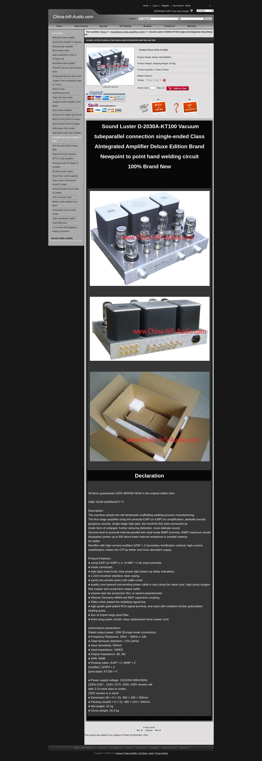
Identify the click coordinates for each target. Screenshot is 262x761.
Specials (103, 26)
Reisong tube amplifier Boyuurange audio (62, 48)
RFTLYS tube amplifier (62, 158)
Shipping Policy (169, 748)
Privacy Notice (161, 753)
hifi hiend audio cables (62, 171)
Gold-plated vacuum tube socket (64, 212)
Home (146, 6)
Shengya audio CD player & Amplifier (65, 165)
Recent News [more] (62, 238)
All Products (126, 26)
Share (187, 6)
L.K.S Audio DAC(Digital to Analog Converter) (64, 229)
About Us (184, 748)
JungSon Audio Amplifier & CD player (66, 104)
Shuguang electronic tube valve (66, 76)
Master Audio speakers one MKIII (65, 204)
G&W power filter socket (63, 128)
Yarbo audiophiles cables (64, 218)
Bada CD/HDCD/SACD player (66, 124)
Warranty (191, 26)
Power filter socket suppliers (65, 176)
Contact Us (169, 26)
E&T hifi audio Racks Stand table (65, 148)
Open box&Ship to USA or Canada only (64, 57)
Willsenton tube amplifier (63, 37)
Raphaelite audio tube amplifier (66, 133)
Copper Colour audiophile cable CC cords (67, 83)
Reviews (148, 26)
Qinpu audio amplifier (62, 110)
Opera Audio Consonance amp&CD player (64, 182)
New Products (81, 26)
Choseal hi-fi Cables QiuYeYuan (67, 115)
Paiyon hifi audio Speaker (64, 154)
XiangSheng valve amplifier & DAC (128, 32)
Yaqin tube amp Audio (62, 97)
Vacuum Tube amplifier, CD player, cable (135, 753)
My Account (178, 6)
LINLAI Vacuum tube (61, 197)
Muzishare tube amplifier (63, 63)
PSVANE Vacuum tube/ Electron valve (67, 70)
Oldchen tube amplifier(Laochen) (61, 91)
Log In (155, 6)
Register (165, 6)
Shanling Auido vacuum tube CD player (65, 191)
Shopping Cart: (162, 11)
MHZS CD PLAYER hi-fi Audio (66, 119)
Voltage (140, 80)
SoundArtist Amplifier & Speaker (67, 42)
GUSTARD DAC (59, 223)
